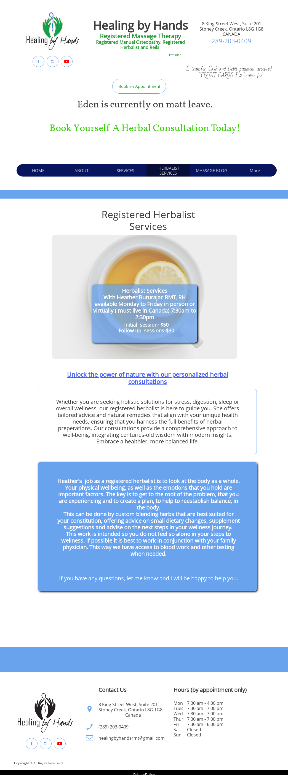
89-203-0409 (233, 41)
